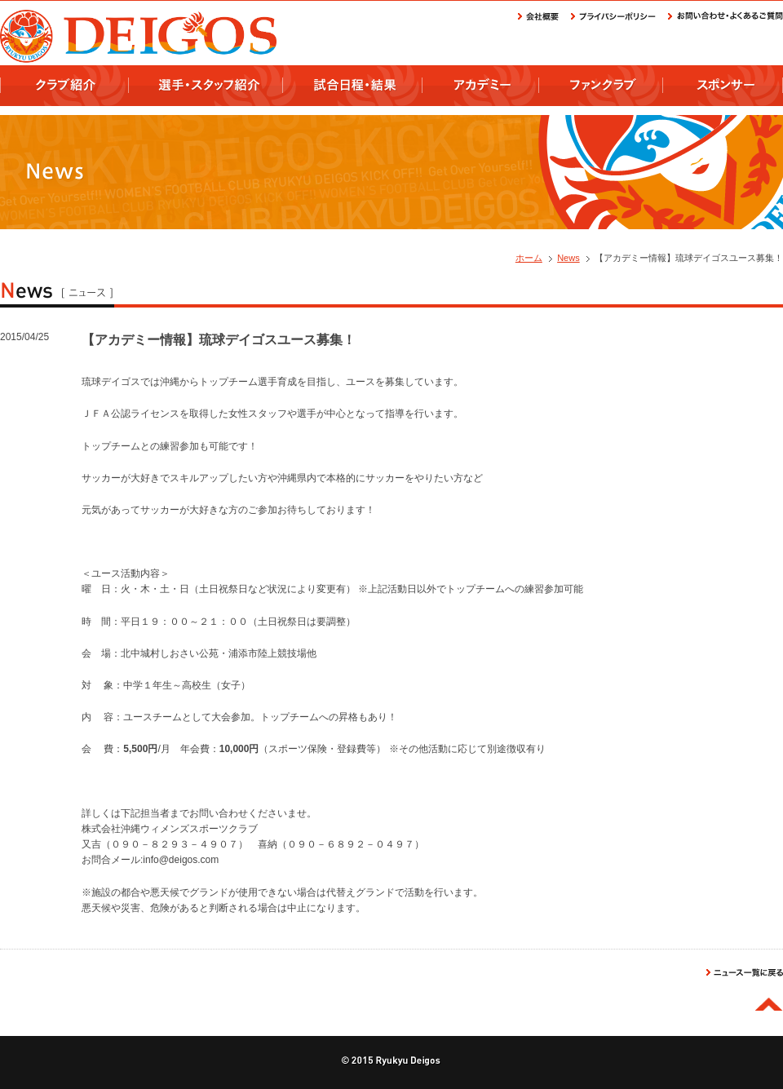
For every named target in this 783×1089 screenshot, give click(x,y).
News (568, 258)
